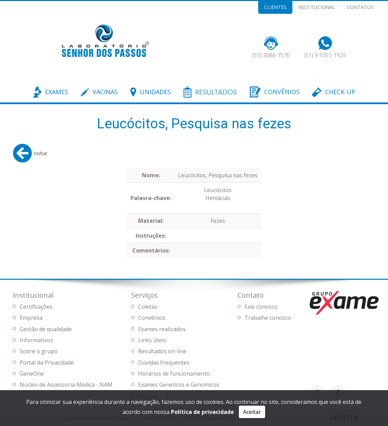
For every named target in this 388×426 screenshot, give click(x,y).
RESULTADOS (216, 92)
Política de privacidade (202, 412)
